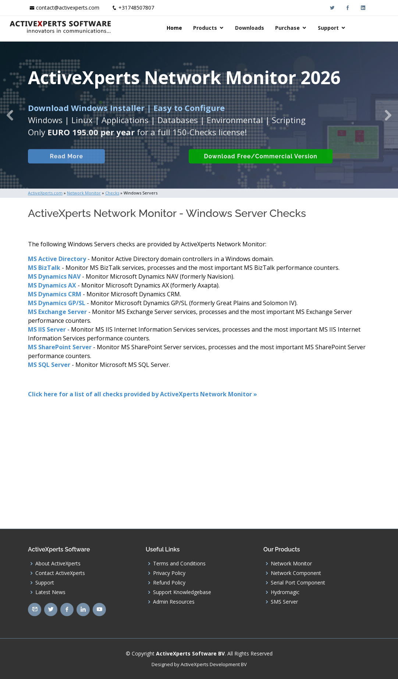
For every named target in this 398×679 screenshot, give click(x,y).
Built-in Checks (143, 166)
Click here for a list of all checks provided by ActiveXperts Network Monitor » (142, 394)
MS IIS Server (47, 329)
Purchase (306, 27)
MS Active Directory (57, 259)
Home (193, 27)
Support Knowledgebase (182, 592)
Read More (64, 166)
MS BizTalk (44, 268)
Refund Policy (169, 582)
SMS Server (284, 601)
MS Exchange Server (57, 312)
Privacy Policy (169, 573)
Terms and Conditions (179, 563)
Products (224, 27)
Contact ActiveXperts (60, 573)
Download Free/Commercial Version (259, 166)
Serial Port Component (298, 582)
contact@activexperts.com (67, 7)
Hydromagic (285, 592)
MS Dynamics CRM (54, 294)
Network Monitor (291, 563)
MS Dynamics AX (52, 285)
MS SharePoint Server (60, 347)
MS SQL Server (49, 365)
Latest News (50, 592)
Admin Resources (174, 601)
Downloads (268, 27)
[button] (10, 115)
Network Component (296, 573)
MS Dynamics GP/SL (56, 303)
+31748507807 (136, 7)
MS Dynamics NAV (54, 276)
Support (347, 27)
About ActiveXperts (58, 563)
